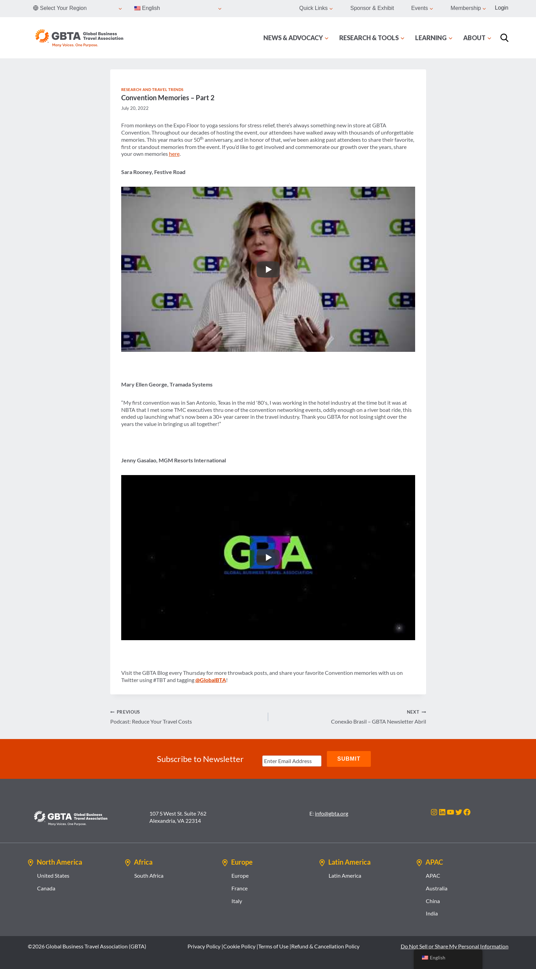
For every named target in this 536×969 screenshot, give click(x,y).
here (174, 153)
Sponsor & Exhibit (372, 8)
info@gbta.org (331, 813)
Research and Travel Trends (152, 89)
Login (501, 8)
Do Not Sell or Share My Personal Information (455, 946)
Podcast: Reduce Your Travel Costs (186, 716)
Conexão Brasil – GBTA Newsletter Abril (350, 716)
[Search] (504, 38)
